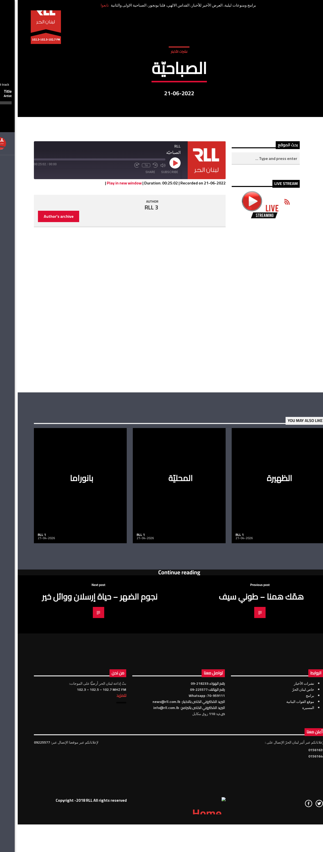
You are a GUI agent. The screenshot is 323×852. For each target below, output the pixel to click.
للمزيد (104, 841)
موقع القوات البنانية (282, 847)
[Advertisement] (248, 451)
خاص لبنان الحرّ (285, 835)
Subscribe (151, 318)
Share (132, 318)
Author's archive (41, 362)
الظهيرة (261, 624)
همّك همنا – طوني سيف (243, 742)
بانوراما (63, 624)
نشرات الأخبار (161, 103)
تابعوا (87, 5)
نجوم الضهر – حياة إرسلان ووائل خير (82, 742)
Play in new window (106, 329)
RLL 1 (24, 680)
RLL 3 (134, 353)
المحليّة (162, 624)
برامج (292, 841)
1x (128, 311)
